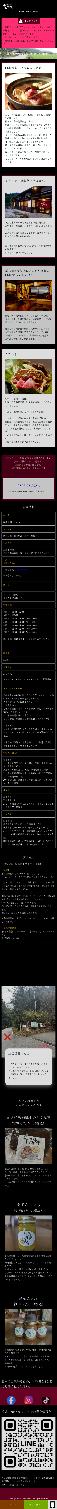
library (35, 11)
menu (28, 11)
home (21, 11)
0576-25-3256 (28, 494)
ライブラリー (36, 1504)
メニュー (12, 1504)
